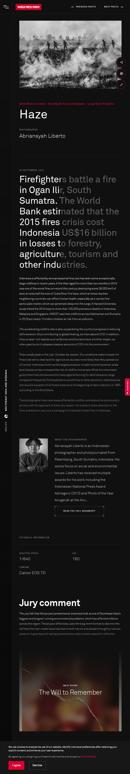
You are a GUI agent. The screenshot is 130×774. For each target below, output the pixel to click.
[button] (6, 401)
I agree (16, 765)
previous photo (83, 7)
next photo (114, 7)
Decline (37, 765)
